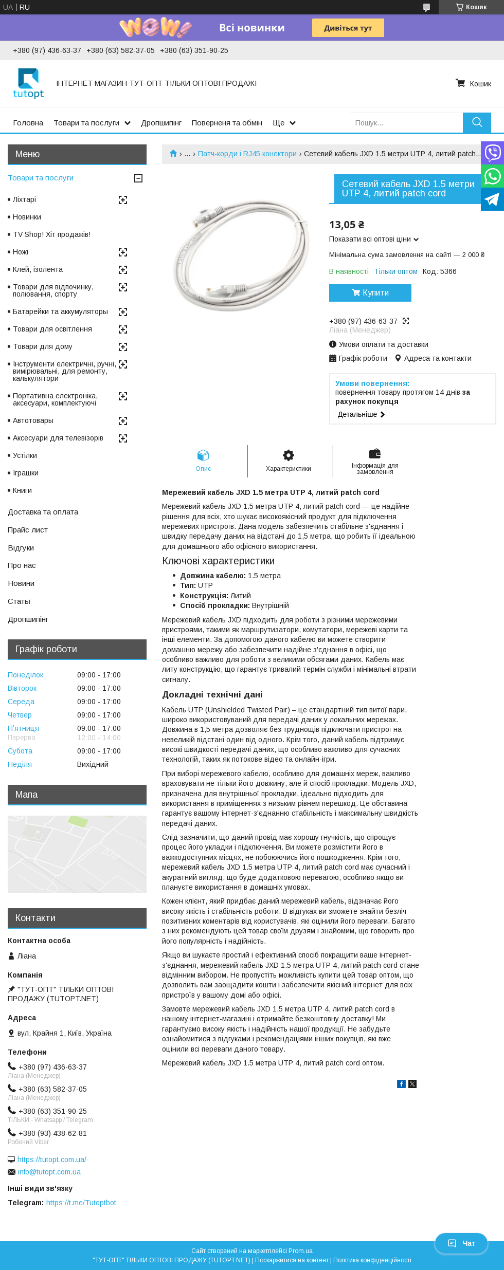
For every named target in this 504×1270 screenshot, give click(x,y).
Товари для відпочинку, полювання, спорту (53, 290)
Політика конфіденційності (372, 1260)
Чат (461, 1243)
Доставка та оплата (43, 511)
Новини (21, 583)
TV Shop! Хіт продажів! (52, 234)
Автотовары (33, 420)
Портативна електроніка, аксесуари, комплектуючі (55, 399)
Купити (376, 292)
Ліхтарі (24, 199)
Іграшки (26, 473)
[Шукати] (477, 123)
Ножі (20, 252)
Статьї (19, 601)
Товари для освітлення (52, 329)
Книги (22, 490)
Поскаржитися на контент (292, 1260)
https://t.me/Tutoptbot (81, 1203)
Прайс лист (28, 529)
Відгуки (21, 547)
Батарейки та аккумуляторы (60, 311)
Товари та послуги (86, 122)
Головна (28, 122)
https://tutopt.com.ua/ (51, 1159)
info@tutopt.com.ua (49, 1172)
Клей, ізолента (38, 269)
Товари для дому (43, 346)
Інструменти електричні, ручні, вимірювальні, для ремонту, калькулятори (64, 371)
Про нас (22, 565)
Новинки (27, 217)
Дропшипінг (161, 122)
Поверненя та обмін (227, 122)
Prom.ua (301, 1251)
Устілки (25, 455)
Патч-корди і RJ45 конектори (247, 154)
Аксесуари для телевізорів (58, 438)
